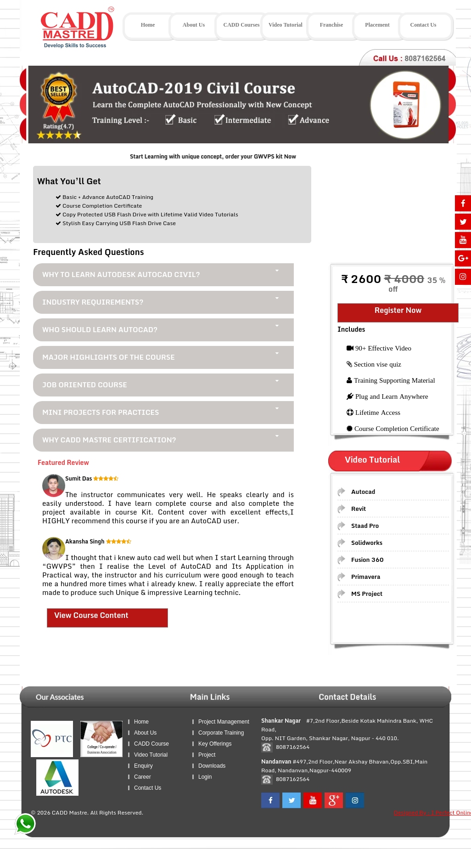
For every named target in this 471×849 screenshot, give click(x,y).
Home (141, 722)
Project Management (223, 722)
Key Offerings (214, 744)
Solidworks (366, 543)
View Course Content (91, 615)
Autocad (363, 492)
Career (142, 777)
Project (206, 755)
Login (205, 777)
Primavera (366, 577)
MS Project (366, 594)
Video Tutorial (151, 755)
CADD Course (151, 744)
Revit (358, 509)
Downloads (211, 766)
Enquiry (143, 766)
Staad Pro (365, 526)
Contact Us (147, 788)
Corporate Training (221, 733)
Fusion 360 (367, 560)
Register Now (398, 310)
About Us (145, 733)
